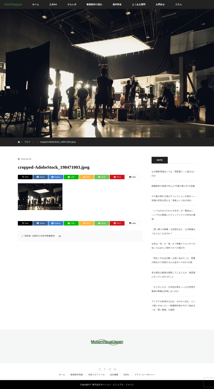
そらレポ (71, 4)
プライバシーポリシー (144, 375)
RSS (114, 368)
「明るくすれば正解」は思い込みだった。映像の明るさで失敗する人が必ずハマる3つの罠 (173, 260)
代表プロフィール (96, 375)
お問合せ (160, 4)
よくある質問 (138, 4)
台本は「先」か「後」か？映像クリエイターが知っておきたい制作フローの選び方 (173, 245)
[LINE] (71, 177)
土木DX (53, 4)
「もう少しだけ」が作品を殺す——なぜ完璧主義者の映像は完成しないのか (173, 289)
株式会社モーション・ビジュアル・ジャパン (113, 384)
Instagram (109, 368)
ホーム (35, 4)
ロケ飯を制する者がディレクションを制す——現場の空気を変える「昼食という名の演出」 (173, 198)
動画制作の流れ (94, 4)
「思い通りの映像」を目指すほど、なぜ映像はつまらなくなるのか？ (173, 231)
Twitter (99, 368)
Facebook (104, 368)
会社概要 (114, 375)
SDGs (126, 375)
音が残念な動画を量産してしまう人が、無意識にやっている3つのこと (173, 274)
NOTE (160, 160)
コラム (178, 4)
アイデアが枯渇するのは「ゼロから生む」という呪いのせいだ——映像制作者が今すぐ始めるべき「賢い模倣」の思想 (173, 305)
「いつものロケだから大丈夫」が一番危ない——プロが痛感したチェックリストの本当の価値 (173, 214)
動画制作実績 (76, 375)
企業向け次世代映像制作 (43, 236)
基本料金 (117, 4)
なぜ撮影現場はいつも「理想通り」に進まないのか (173, 173)
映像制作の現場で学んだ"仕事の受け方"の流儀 (173, 186)
